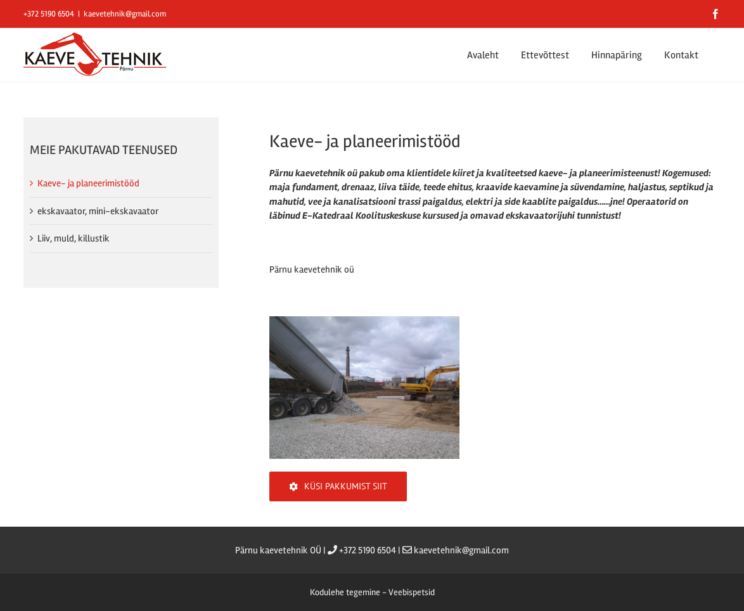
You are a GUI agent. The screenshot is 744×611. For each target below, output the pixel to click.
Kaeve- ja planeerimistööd (88, 183)
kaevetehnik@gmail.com (125, 14)
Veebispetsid (411, 592)
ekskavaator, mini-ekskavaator (97, 211)
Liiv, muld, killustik (73, 238)
